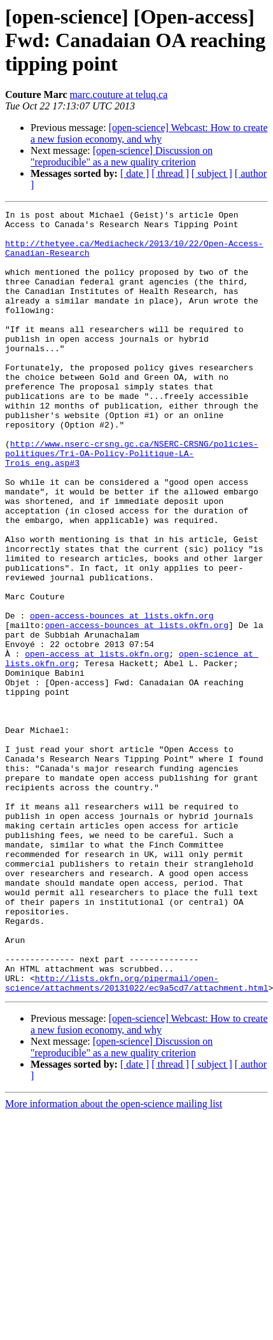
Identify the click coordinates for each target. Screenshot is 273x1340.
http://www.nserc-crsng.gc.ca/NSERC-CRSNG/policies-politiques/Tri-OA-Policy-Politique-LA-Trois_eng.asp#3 (131, 502)
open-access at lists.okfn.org (97, 743)
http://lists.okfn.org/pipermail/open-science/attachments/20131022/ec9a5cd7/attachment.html (136, 1138)
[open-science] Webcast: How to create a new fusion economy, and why (149, 133)
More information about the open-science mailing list (113, 1260)
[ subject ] (212, 173)
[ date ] (134, 173)
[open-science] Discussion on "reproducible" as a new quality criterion (122, 156)
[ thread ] (170, 173)
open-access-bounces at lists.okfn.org (122, 697)
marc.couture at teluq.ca (119, 94)
